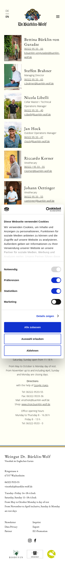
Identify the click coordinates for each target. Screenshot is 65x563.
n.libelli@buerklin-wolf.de (37, 114)
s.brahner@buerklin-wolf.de (39, 83)
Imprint (37, 522)
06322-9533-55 (12, 482)
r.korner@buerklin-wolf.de (38, 171)
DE (7, 11)
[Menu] (57, 16)
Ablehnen (32, 350)
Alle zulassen (32, 327)
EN (7, 16)
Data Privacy (11, 526)
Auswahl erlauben (32, 338)
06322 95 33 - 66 (33, 48)
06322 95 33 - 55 (33, 196)
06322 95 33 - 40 (33, 110)
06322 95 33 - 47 (33, 137)
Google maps (41, 385)
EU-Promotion (40, 531)
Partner (8, 531)
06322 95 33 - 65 (33, 79)
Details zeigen (45, 316)
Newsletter (10, 522)
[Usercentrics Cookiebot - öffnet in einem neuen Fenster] (46, 209)
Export (36, 526)
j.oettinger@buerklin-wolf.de (39, 200)
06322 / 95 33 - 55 (34, 166)
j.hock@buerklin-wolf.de (37, 141)
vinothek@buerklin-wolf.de (18, 486)
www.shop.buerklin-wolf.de (35, 404)
